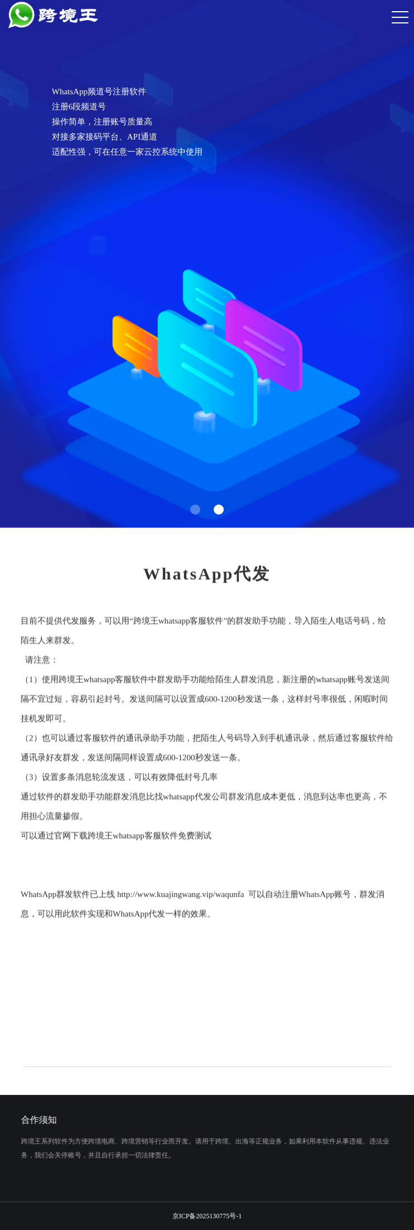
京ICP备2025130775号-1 (207, 1216)
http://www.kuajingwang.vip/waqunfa (180, 900)
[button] (195, 510)
